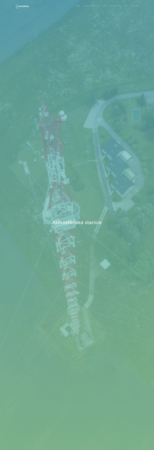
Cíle (104, 6)
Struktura (95, 6)
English (135, 6)
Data (127, 6)
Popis (85, 6)
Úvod (78, 6)
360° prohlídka (115, 6)
